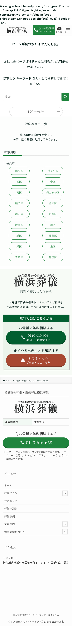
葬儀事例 (9, 516)
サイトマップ (39, 614)
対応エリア (11, 501)
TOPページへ (36, 111)
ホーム (8, 485)
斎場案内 (36, 524)
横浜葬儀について (36, 531)
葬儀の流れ (11, 508)
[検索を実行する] (65, 97)
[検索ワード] (36, 97)
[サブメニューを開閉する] (65, 493)
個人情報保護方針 (22, 614)
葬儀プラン (36, 493)
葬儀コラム (53, 614)
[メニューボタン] (68, 30)
